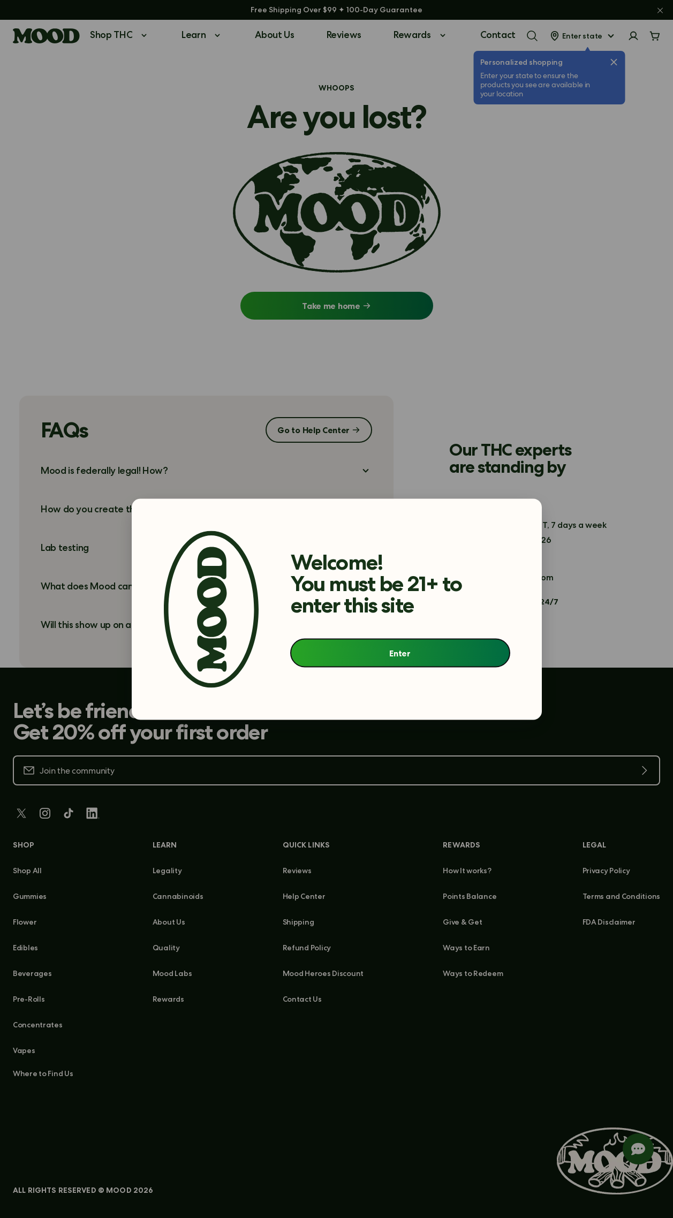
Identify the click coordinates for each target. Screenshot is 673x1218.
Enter (399, 653)
